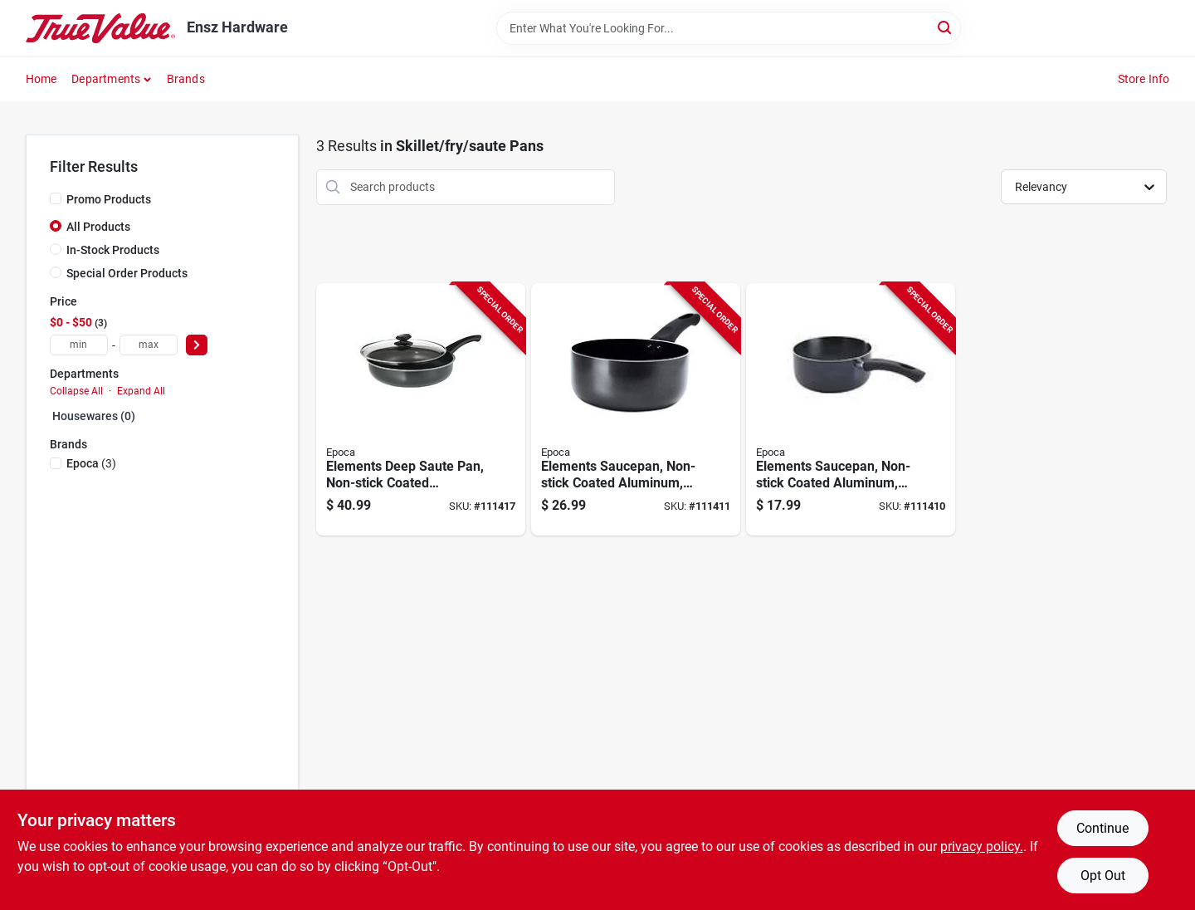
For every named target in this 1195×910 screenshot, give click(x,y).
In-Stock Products (112, 250)
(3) (91, 463)
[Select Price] (196, 345)
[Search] (946, 27)
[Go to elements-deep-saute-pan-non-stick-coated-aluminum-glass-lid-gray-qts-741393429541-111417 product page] (420, 409)
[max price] (149, 345)
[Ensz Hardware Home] (100, 28)
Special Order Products (127, 273)
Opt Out (1102, 875)
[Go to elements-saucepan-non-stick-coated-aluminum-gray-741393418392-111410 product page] (850, 409)
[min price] (79, 345)
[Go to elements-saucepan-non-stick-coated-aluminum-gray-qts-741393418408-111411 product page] (635, 409)
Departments (105, 79)
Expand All (141, 391)
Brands (186, 79)
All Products (98, 227)
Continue (1102, 828)
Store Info (1144, 79)
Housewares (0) (93, 416)
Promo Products (108, 199)
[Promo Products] (55, 198)
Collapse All (76, 391)
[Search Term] (728, 28)
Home (41, 79)
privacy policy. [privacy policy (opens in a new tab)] (981, 846)
